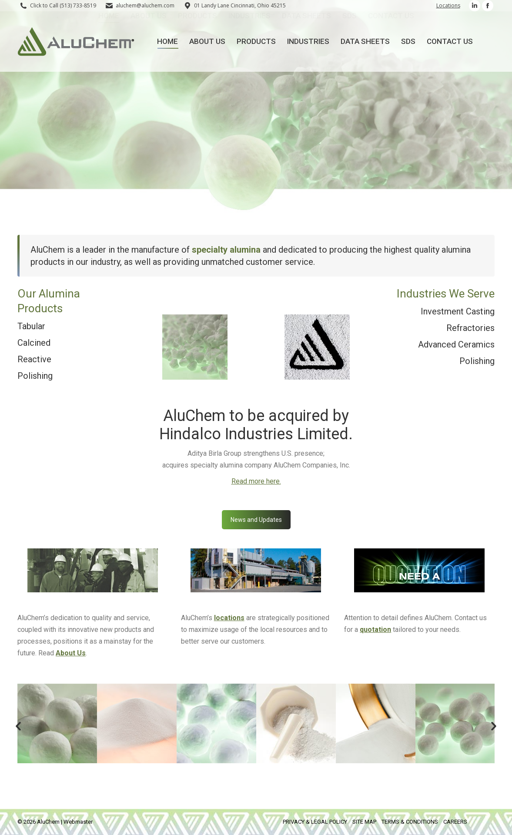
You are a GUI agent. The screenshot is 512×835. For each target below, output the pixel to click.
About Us (71, 653)
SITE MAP (364, 821)
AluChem (48, 821)
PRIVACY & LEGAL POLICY (315, 821)
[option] (57, 723)
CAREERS (455, 821)
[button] (18, 726)
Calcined (33, 342)
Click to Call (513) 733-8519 (63, 5)
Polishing (35, 376)
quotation (375, 629)
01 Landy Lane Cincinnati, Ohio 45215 (234, 6)
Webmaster (78, 821)
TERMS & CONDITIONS (409, 821)
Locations (448, 5)
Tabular (31, 326)
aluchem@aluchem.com (145, 5)
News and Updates (256, 519)
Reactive (34, 359)
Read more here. (256, 481)
